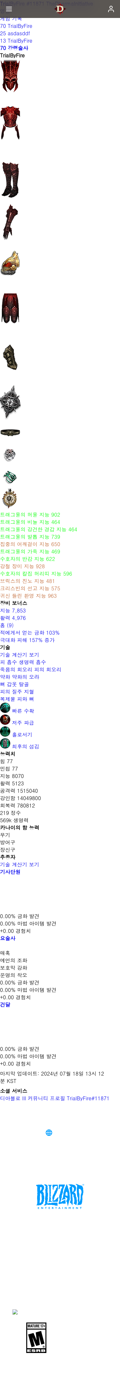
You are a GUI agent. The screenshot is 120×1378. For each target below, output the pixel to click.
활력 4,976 (13, 617)
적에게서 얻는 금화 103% (30, 632)
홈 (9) (7, 625)
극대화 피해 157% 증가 (27, 640)
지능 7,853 (13, 610)
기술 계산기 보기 (23, 654)
